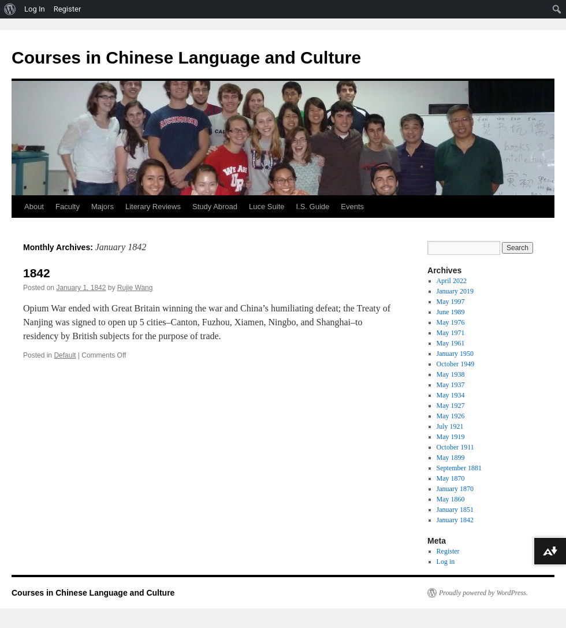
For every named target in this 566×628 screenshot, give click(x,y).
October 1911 (455, 447)
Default (65, 355)
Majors (102, 206)
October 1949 (456, 364)
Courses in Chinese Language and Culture (186, 57)
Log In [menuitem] (34, 9)
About (34, 206)
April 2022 (452, 281)
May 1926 (451, 416)
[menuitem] (10, 9)
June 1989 (451, 312)
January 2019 (455, 291)
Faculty (67, 206)
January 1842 (455, 520)
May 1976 (451, 322)
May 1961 (451, 343)
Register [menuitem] (67, 9)
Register (448, 551)
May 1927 (451, 406)
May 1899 (451, 458)
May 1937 (451, 385)
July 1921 (450, 426)
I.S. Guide (313, 206)
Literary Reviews (153, 206)
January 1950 (455, 354)
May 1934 (451, 395)
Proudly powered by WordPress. (483, 593)
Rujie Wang (135, 288)
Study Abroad (214, 206)
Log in (446, 562)
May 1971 (451, 333)
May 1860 (451, 499)
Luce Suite (266, 206)
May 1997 (451, 302)
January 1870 (455, 489)
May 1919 (451, 437)
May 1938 (451, 374)
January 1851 (455, 510)
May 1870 (451, 478)
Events (352, 206)
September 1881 (459, 468)
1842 (36, 273)
